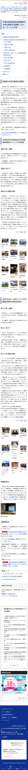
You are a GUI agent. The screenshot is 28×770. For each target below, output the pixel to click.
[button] (16, 2)
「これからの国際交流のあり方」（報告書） (14, 640)
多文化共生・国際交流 (8, 8)
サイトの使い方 (6, 712)
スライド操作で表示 (21, 232)
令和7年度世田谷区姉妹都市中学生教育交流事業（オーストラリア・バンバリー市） (15, 630)
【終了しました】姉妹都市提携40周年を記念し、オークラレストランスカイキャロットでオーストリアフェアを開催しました (15, 658)
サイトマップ (5, 720)
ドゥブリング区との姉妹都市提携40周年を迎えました (15, 644)
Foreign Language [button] (21, 3)
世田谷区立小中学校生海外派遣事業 (12, 576)
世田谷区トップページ (6, 7)
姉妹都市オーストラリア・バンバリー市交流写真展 (14, 621)
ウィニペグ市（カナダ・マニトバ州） (13, 573)
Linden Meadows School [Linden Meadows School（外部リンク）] (9, 579)
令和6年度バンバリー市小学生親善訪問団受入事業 (15, 648)
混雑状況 (17, 768)
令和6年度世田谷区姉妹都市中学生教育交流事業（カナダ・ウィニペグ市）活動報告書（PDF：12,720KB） (14, 534)
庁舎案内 (4, 737)
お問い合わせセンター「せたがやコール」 (17, 744)
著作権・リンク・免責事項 (9, 717)
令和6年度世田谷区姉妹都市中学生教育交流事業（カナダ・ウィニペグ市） (15, 653)
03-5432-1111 (9, 732)
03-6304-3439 (11, 594)
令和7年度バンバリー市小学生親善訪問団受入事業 (15, 635)
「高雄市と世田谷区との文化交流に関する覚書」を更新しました (14, 617)
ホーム (3, 768)
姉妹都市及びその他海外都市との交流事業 (15, 610)
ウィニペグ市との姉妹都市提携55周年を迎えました (15, 625)
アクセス (24, 768)
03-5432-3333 (12, 751)
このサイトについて (7, 709)
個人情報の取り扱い (7, 714)
